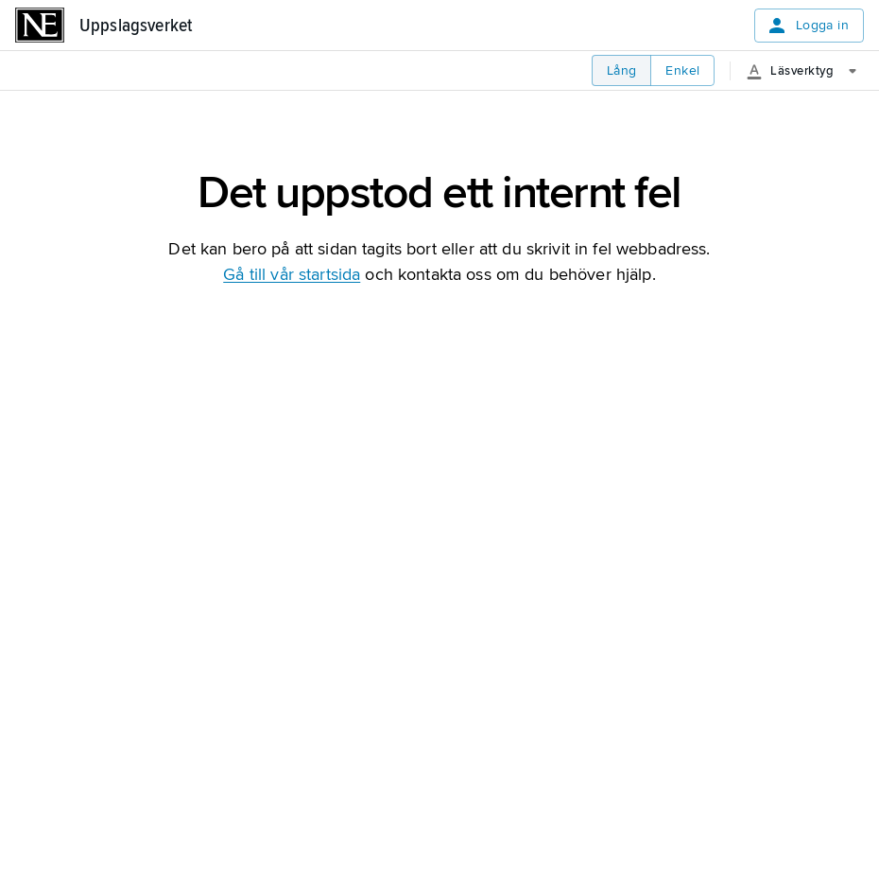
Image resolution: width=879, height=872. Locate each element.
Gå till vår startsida (291, 274)
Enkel (682, 70)
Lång (622, 70)
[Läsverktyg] (808, 71)
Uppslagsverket (135, 25)
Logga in (807, 25)
